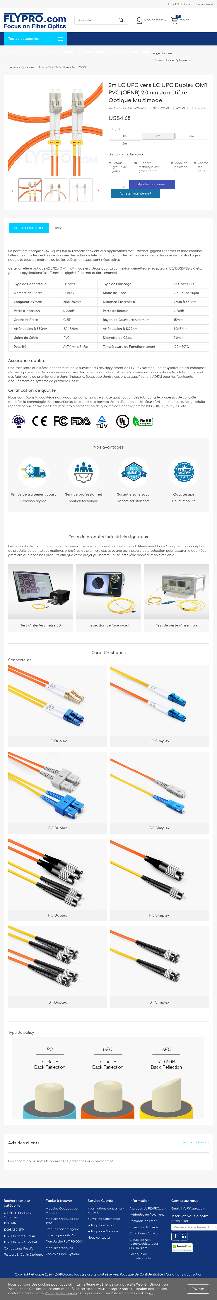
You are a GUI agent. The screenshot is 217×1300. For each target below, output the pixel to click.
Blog (146, 52)
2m (158, 136)
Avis (58, 228)
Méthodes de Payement (147, 1214)
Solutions (30, 52)
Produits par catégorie (62, 1229)
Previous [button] (13, 190)
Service (49, 52)
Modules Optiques (59, 1248)
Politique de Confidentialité (141, 1274)
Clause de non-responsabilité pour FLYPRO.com (144, 1244)
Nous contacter (99, 1237)
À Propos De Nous (123, 52)
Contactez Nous (91, 52)
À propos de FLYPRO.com (148, 1208)
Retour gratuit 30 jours (120, 167)
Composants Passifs (18, 1248)
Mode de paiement (181, 167)
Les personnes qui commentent (88, 1161)
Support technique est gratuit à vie (148, 167)
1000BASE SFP (14, 1229)
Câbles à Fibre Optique (63, 1254)
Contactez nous (203, 167)
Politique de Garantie (103, 1231)
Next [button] (97, 190)
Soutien (67, 52)
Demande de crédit (144, 1221)
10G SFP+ (10, 1223)
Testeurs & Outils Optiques (23, 1254)
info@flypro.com (193, 1208)
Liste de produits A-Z (61, 1235)
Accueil (12, 52)
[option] (30, 190)
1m (124, 136)
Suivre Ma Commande (104, 1218)
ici (151, 1293)
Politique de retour (101, 1225)
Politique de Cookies (61, 1293)
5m (125, 143)
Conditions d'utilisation (146, 1233)
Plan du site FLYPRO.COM (64, 1241)
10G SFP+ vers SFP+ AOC (21, 1236)
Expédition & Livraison (146, 1227)
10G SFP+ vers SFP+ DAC (21, 1242)
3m (192, 136)
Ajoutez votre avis (196, 1142)
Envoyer (198, 1289)
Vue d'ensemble (29, 228)
